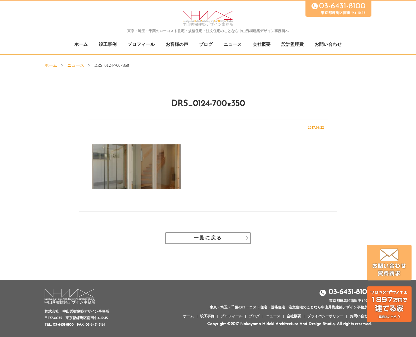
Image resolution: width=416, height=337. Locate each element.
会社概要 (261, 45)
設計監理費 (292, 45)
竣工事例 (107, 45)
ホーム (81, 45)
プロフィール (141, 45)
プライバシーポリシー (325, 316)
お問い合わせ (328, 45)
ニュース (233, 45)
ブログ (206, 45)
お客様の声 (177, 45)
